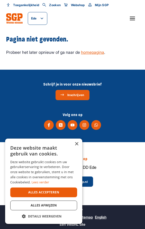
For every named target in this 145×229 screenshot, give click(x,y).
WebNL (73, 224)
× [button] (76, 144)
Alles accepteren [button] (43, 192)
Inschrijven (72, 95)
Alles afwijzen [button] (44, 205)
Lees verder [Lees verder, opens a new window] (40, 182)
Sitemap (86, 217)
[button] (43, 216)
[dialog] (43, 181)
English (100, 217)
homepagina (92, 52)
